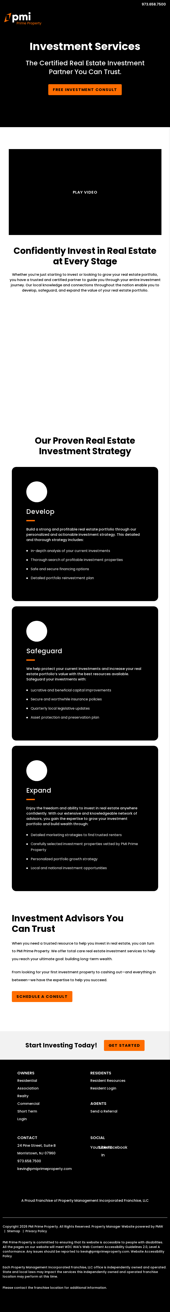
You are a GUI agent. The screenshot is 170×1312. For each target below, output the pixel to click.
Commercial (28, 1103)
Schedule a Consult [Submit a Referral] (42, 996)
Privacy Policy (36, 1231)
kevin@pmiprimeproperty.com (44, 1168)
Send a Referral (103, 1111)
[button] (94, 1147)
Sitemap (13, 1231)
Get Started (124, 1045)
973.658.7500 (154, 4)
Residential (27, 1080)
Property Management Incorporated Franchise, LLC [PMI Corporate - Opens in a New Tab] (103, 1200)
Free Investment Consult (85, 89)
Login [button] (22, 1119)
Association (28, 1088)
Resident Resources (107, 1080)
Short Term (27, 1111)
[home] (22, 18)
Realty (23, 1095)
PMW (159, 1226)
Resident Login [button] (103, 1088)
